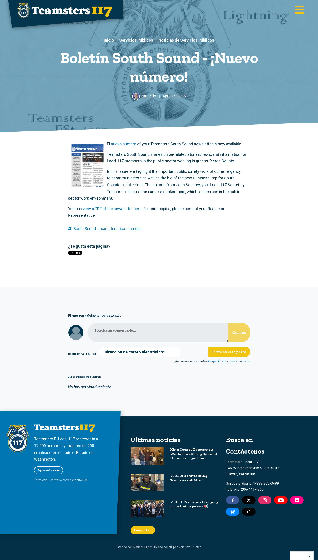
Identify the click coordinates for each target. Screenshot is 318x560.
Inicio (109, 40)
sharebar (135, 228)
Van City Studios (189, 547)
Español (299, 555)
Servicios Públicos (136, 40)
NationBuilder (142, 547)
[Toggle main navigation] (299, 10)
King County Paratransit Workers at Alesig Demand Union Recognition (193, 453)
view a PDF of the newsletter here (112, 208)
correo (67, 480)
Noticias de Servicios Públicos (186, 40)
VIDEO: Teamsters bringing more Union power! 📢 (194, 504)
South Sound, (85, 228)
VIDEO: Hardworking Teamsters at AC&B (188, 478)
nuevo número (123, 144)
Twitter (54, 480)
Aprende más (48, 470)
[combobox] (302, 555)
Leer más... (143, 530)
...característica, (112, 228)
